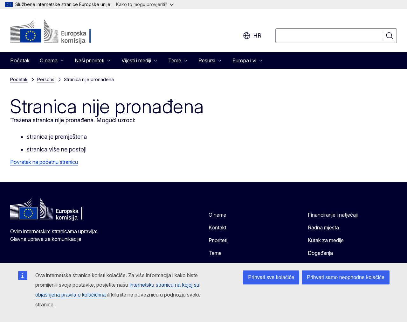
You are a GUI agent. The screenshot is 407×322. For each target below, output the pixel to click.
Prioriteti (218, 240)
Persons (45, 79)
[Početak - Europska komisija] (61, 32)
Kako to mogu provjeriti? (145, 4)
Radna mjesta (323, 227)
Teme (215, 253)
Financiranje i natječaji (333, 215)
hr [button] (252, 35)
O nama (217, 215)
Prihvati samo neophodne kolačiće (345, 277)
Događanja (320, 253)
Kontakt (217, 227)
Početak (20, 60)
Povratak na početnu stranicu (44, 162)
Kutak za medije (326, 240)
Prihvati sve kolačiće (271, 277)
